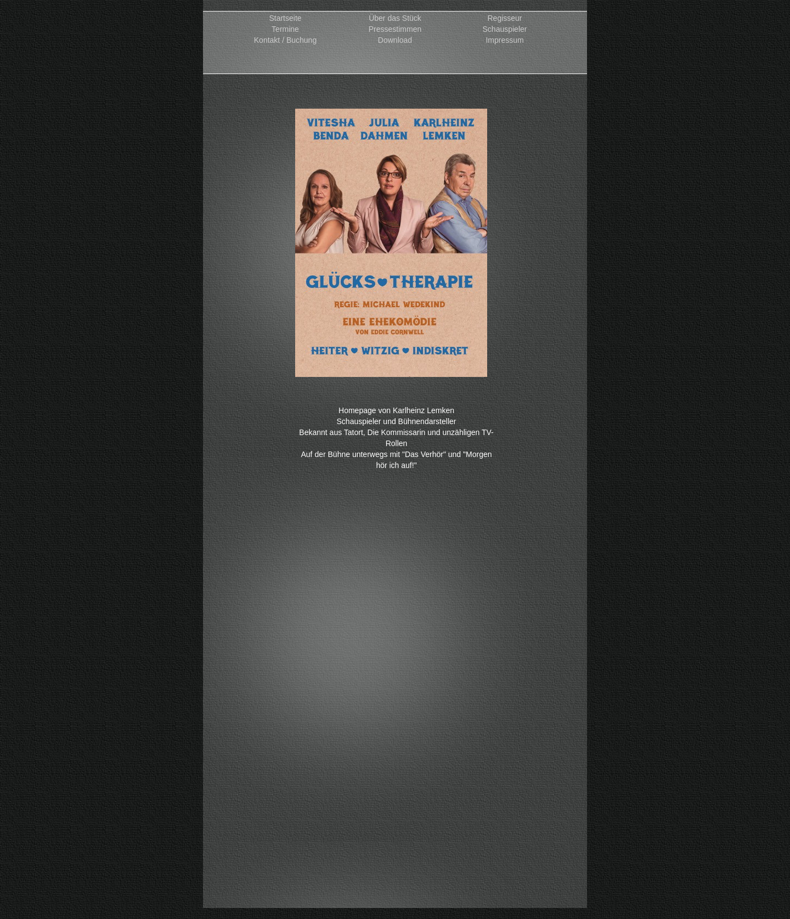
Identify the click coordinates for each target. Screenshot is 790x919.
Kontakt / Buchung (285, 40)
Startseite (285, 18)
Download (395, 40)
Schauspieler (505, 29)
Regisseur (504, 18)
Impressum (504, 40)
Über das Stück (395, 18)
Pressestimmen (395, 29)
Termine (285, 29)
